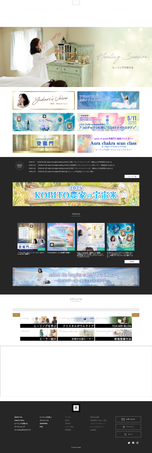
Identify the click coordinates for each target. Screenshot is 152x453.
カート (114, 4)
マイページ (128, 427)
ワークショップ (82, 19)
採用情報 (68, 430)
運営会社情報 (94, 417)
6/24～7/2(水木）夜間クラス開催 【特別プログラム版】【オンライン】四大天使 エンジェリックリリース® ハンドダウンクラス (90, 255)
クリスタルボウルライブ (97, 19)
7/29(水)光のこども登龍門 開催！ (59, 252)
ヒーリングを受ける (55, 19)
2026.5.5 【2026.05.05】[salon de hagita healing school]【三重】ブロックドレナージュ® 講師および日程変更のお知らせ (70, 162)
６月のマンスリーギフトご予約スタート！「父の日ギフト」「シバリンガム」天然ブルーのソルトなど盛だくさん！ (120, 255)
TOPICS (68, 423)
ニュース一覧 (132, 176)
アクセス (68, 417)
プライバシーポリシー (97, 423)
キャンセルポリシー (97, 426)
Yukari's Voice (42, 19)
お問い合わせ (128, 419)
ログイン (123, 4)
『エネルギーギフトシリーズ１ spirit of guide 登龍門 (31, 253)
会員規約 (93, 430)
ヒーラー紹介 (69, 426)
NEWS (67, 420)
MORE (132, 261)
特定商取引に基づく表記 (98, 420)
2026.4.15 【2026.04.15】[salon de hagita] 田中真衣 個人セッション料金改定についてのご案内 (61, 171)
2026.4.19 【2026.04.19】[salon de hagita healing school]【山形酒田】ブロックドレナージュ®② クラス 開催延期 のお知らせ (72, 165)
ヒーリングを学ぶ (69, 19)
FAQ (128, 19)
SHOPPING (121, 19)
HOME (24, 19)
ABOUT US (32, 19)
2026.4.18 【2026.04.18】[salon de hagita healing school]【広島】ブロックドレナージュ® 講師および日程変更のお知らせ (71, 168)
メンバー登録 (134, 4)
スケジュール (111, 19)
